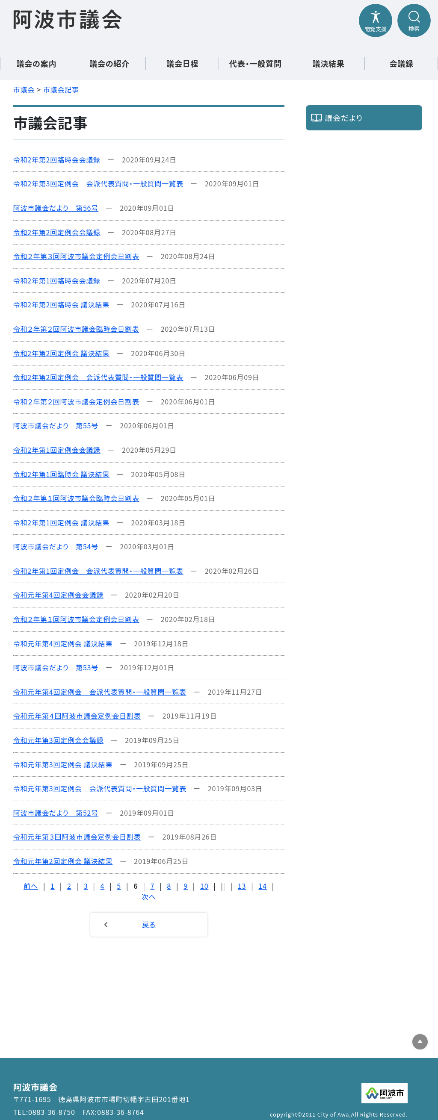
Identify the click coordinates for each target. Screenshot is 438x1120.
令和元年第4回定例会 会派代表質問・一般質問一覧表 (99, 692)
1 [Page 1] (52, 886)
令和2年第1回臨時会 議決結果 (61, 474)
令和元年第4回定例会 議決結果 (62, 643)
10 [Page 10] (204, 886)
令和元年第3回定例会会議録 (58, 740)
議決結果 (328, 63)
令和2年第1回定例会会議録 (57, 450)
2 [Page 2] (69, 886)
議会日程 (182, 63)
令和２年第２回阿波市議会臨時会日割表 (76, 329)
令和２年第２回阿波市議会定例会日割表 (76, 401)
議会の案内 (36, 63)
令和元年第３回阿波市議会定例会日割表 (77, 836)
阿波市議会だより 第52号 (55, 813)
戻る (149, 924)
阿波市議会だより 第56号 (55, 208)
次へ (149, 896)
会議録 (401, 63)
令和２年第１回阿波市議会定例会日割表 (76, 619)
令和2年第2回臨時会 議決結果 (61, 304)
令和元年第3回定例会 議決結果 (62, 764)
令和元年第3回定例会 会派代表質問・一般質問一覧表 (99, 788)
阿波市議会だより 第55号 (55, 425)
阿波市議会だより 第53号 (55, 667)
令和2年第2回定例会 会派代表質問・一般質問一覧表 (98, 377)
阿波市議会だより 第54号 (55, 546)
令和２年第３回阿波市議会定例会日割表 (76, 256)
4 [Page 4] (103, 886)
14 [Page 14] (262, 886)
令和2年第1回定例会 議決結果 (61, 522)
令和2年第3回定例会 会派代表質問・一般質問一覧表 (98, 183)
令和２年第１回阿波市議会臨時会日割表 (76, 498)
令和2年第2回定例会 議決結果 (61, 353)
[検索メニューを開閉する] (414, 20)
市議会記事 (61, 89)
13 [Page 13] (242, 886)
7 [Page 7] (153, 886)
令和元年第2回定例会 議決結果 (62, 861)
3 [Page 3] (86, 886)
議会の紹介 (109, 63)
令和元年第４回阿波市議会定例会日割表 (77, 715)
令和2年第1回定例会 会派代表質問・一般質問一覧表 (98, 571)
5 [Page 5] (119, 886)
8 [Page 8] (169, 886)
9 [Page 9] (185, 886)
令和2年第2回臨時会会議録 (57, 159)
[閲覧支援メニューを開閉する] (375, 20)
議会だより (344, 117)
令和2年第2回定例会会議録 (57, 232)
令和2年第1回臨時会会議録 (57, 280)
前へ (31, 886)
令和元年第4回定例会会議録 (58, 594)
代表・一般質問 (255, 63)
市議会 (24, 89)
